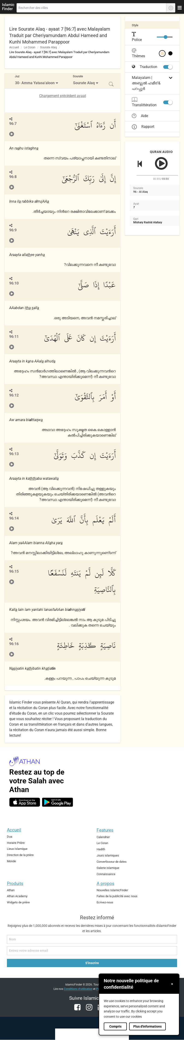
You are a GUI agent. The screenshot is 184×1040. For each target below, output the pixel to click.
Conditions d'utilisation (78, 989)
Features (105, 830)
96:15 (14, 571)
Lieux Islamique (17, 848)
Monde (11, 861)
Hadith (101, 849)
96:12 (14, 395)
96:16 (14, 644)
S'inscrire (92, 963)
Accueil (14, 47)
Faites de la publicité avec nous (117, 896)
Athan (11, 890)
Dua (9, 836)
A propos (105, 883)
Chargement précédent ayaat (62, 96)
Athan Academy (17, 896)
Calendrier (103, 837)
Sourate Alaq (48, 47)
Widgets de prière (18, 902)
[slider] (165, 37)
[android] (57, 802)
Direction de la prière (20, 855)
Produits (15, 883)
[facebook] (78, 1010)
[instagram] (89, 1010)
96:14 (14, 518)
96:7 (13, 123)
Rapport (143, 126)
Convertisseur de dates (112, 861)
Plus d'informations (147, 1026)
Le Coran (29, 47)
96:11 (14, 336)
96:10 (14, 283)
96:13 (14, 454)
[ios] (24, 802)
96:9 (13, 230)
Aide (140, 116)
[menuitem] (37, 81)
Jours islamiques (108, 855)
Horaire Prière (16, 843)
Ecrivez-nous (105, 902)
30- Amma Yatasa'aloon (35, 83)
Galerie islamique (108, 868)
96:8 (13, 177)
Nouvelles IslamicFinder (112, 890)
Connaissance (106, 874)
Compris (115, 1026)
